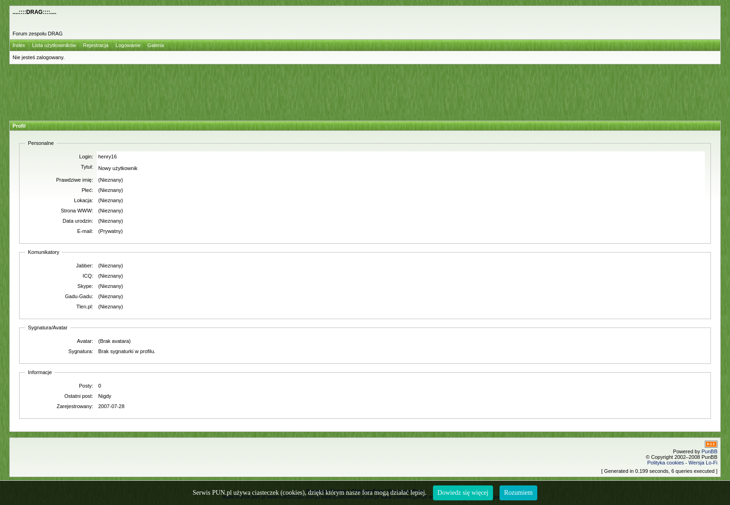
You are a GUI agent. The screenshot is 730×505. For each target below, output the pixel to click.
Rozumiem (518, 492)
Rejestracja (95, 45)
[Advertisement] (359, 91)
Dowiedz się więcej (463, 492)
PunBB (709, 451)
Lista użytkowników (54, 45)
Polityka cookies (665, 462)
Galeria (156, 45)
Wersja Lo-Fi (703, 462)
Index (19, 45)
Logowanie (127, 45)
